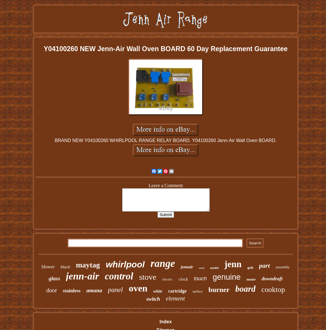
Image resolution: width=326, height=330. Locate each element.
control (119, 276)
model (214, 267)
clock (183, 279)
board (245, 288)
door (51, 290)
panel (115, 289)
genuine (227, 277)
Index (165, 321)
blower (48, 266)
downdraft (272, 278)
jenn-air (82, 276)
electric (167, 279)
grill (250, 267)
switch (153, 299)
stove (147, 276)
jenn (233, 264)
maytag (88, 265)
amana (94, 290)
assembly (283, 267)
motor (251, 279)
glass (54, 278)
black (65, 267)
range (162, 263)
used (201, 267)
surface (198, 291)
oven (138, 288)
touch (200, 278)
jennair (187, 267)
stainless (71, 290)
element (175, 298)
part (264, 265)
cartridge (177, 290)
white (157, 291)
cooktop (273, 289)
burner (219, 289)
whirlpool (125, 264)
